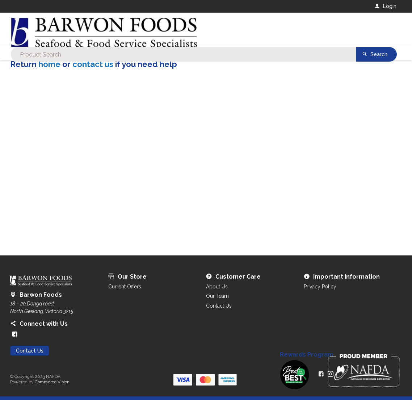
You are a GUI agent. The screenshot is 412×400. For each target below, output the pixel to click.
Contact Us (29, 351)
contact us (92, 64)
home (49, 64)
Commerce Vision (52, 381)
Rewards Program (306, 354)
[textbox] (176, 29)
